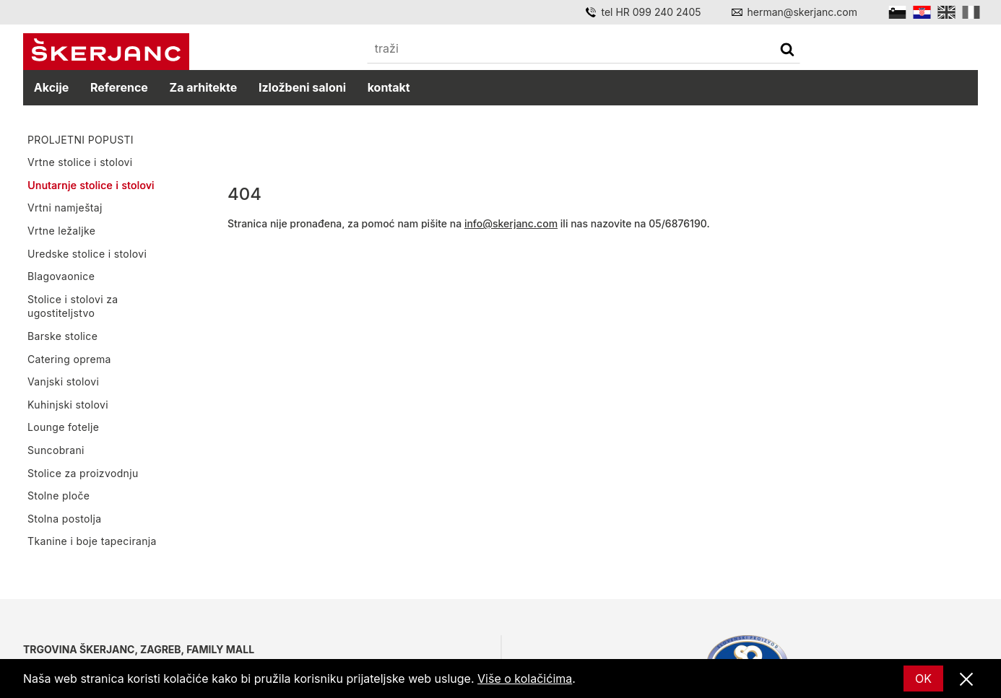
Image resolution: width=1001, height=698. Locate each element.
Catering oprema (69, 358)
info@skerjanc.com (511, 223)
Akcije (51, 87)
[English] (946, 12)
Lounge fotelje (63, 427)
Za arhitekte (204, 87)
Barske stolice (62, 336)
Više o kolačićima (524, 678)
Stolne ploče (58, 495)
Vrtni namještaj (65, 207)
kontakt (389, 87)
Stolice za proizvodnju (83, 472)
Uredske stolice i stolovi (87, 253)
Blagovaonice (61, 276)
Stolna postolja (64, 518)
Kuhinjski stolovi (67, 404)
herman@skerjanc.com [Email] (802, 12)
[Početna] (106, 52)
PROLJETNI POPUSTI (80, 140)
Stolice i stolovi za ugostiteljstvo (72, 306)
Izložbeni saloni (302, 87)
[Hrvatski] (922, 12)
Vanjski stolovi (63, 381)
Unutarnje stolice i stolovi (91, 185)
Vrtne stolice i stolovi (80, 162)
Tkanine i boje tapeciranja (92, 541)
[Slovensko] (897, 12)
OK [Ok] (923, 678)
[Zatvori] (966, 680)
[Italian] (971, 12)
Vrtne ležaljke (61, 230)
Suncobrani (55, 450)
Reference (119, 87)
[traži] (787, 51)
